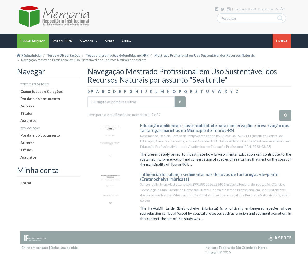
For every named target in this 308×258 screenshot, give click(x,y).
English (262, 8)
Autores (27, 106)
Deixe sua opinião (64, 248)
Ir (180, 102)
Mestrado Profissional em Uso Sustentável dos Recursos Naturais (204, 55)
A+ (282, 8)
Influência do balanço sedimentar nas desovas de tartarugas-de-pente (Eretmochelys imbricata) (209, 177)
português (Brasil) (245, 8)
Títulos (26, 113)
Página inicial (29, 55)
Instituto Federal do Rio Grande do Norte (236, 248)
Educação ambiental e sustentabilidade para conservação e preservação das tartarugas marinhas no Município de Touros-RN (214, 128)
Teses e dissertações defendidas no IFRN (117, 55)
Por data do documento (40, 98)
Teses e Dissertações (63, 55)
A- (272, 9)
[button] (88, 41)
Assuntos (28, 120)
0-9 (90, 91)
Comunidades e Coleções (41, 91)
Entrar (25, 183)
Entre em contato (35, 248)
